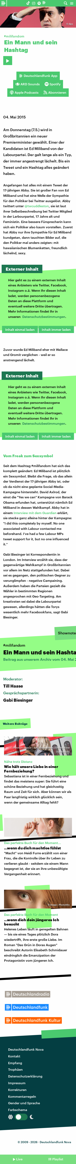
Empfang (15, 1063)
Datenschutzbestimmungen (43, 317)
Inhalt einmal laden (20, 329)
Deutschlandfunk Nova (26, 1049)
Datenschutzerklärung (25, 1076)
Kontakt (14, 1056)
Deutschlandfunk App (38, 76)
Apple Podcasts (24, 92)
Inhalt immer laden (56, 329)
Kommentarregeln (22, 1096)
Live (19, 1159)
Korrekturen (17, 1090)
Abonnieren (54, 92)
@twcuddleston (37, 206)
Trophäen (15, 1069)
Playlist (57, 1159)
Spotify (53, 84)
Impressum (17, 1083)
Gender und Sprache (24, 1103)
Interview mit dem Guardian (35, 513)
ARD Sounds (28, 84)
